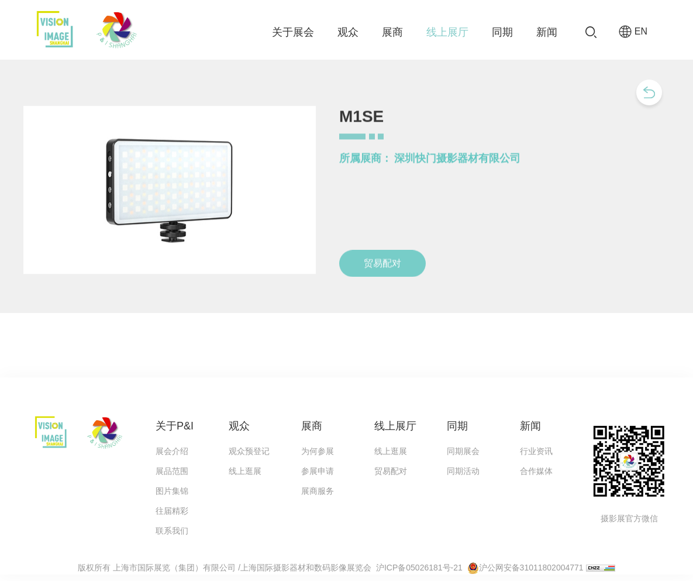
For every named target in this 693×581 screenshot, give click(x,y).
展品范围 (172, 471)
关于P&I (175, 426)
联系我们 (172, 530)
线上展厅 (447, 32)
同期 (502, 32)
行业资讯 (536, 451)
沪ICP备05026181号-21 (419, 567)
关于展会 (293, 32)
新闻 (546, 32)
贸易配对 (390, 471)
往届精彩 (172, 510)
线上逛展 (245, 471)
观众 (347, 32)
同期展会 (463, 451)
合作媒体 (536, 471)
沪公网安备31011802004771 (531, 567)
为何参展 (317, 451)
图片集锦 (172, 491)
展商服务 (317, 491)
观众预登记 (249, 451)
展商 (392, 32)
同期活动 (463, 471)
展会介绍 (172, 451)
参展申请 (317, 471)
